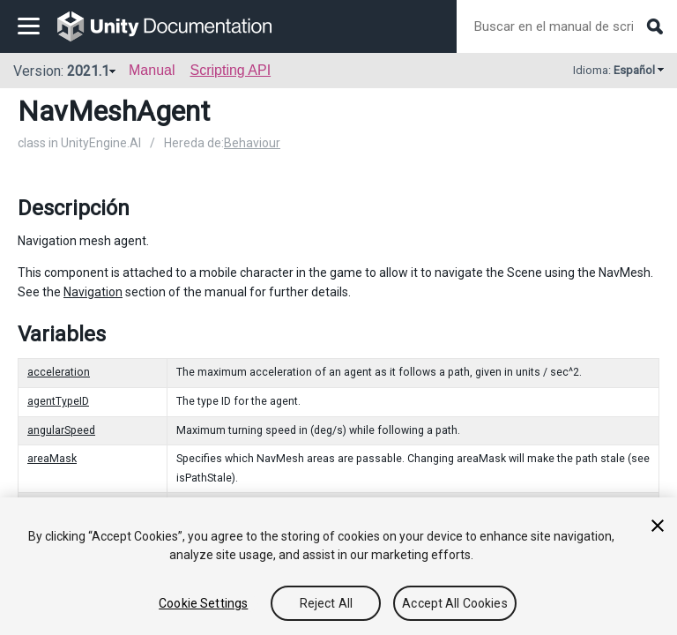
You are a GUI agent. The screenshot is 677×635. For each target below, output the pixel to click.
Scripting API (230, 70)
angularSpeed (61, 430)
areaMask (52, 458)
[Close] (657, 525)
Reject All (326, 603)
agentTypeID (58, 401)
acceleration (58, 372)
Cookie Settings (203, 603)
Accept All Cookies (455, 603)
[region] (338, 566)
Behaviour (252, 143)
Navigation (93, 292)
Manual (152, 70)
